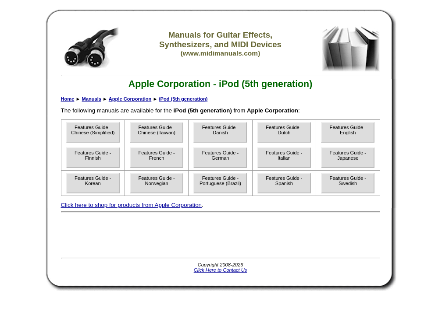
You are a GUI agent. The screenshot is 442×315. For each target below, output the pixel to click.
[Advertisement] (220, 235)
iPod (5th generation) (183, 99)
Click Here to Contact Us (220, 270)
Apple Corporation (130, 99)
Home (68, 99)
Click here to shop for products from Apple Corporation (131, 205)
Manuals (91, 99)
